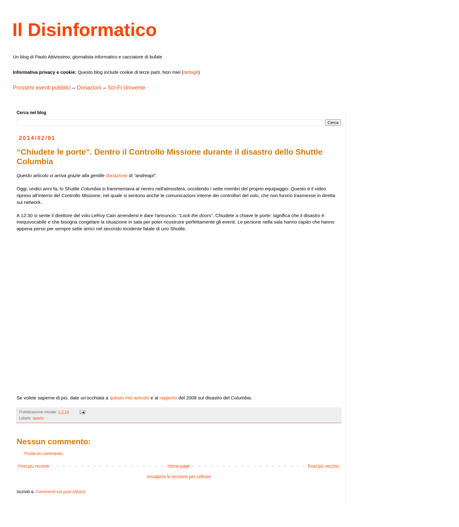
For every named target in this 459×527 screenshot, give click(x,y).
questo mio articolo (129, 397)
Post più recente (33, 466)
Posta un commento (43, 453)
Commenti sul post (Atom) (60, 491)
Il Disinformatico (84, 29)
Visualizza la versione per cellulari (179, 476)
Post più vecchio (323, 466)
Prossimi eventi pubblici (42, 88)
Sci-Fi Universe (126, 88)
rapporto (168, 397)
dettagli (190, 72)
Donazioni (89, 88)
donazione (117, 175)
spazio (38, 418)
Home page (179, 466)
